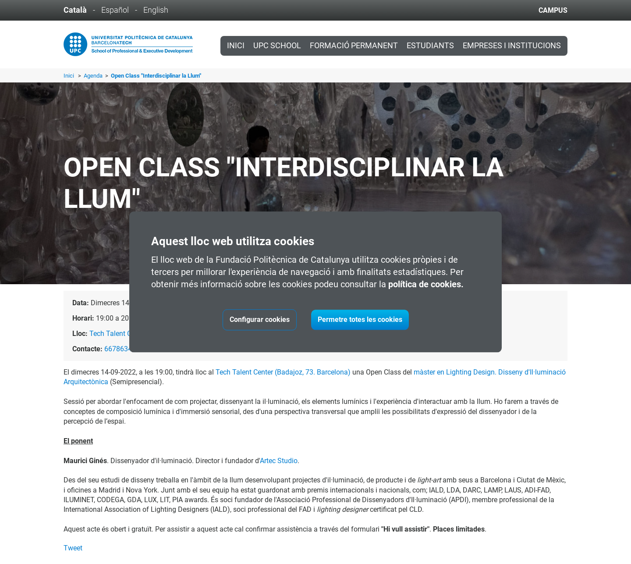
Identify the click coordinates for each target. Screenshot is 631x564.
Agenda (94, 75)
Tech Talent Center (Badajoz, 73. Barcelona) (283, 372)
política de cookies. (426, 284)
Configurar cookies (260, 320)
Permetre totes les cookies (360, 320)
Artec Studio (279, 461)
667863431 (122, 349)
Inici (236, 45)
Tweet (73, 548)
